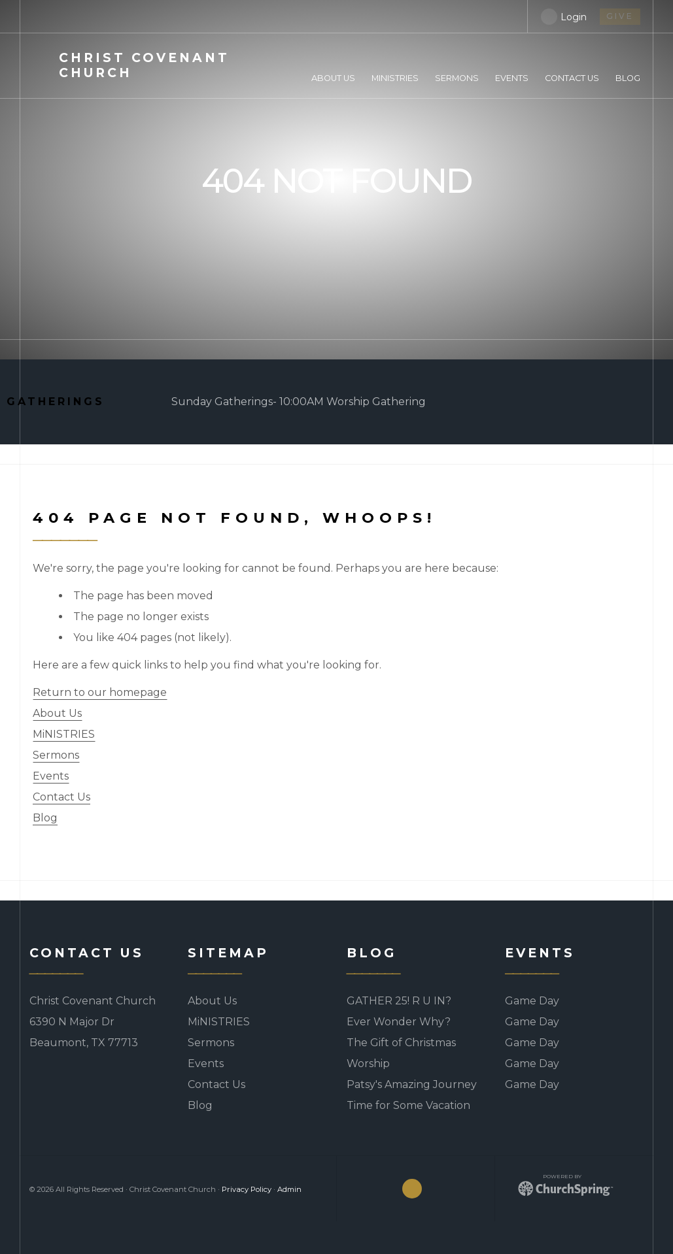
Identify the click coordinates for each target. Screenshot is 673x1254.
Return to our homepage (100, 692)
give (620, 16)
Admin (289, 1189)
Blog (45, 818)
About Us (57, 713)
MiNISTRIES (64, 734)
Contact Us (61, 797)
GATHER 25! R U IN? (399, 1001)
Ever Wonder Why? (399, 1021)
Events (51, 776)
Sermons (56, 755)
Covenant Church (144, 65)
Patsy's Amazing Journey (412, 1084)
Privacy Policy (246, 1189)
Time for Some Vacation (408, 1105)
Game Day (532, 1001)
